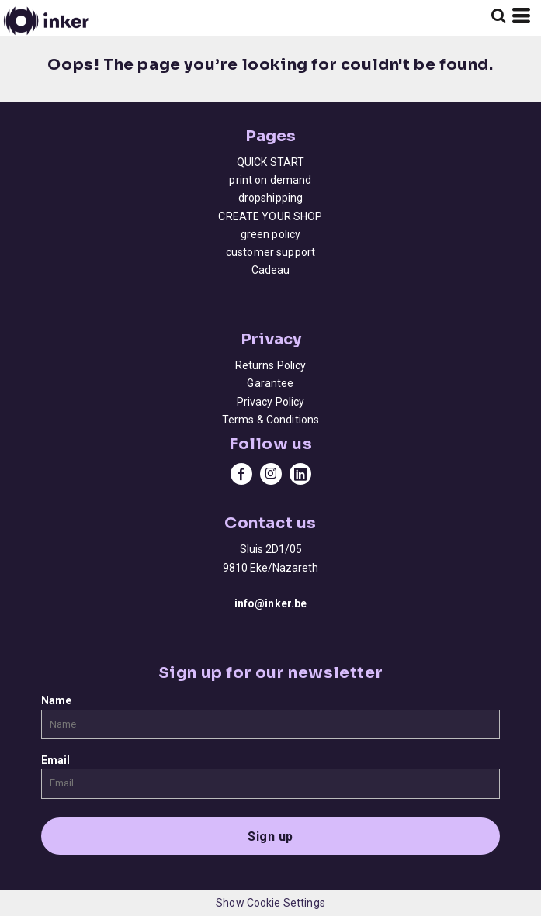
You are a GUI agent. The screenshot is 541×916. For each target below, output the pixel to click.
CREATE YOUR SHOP (270, 216)
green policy (271, 234)
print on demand (270, 180)
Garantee (270, 383)
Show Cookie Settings (270, 903)
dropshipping (270, 198)
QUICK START (271, 162)
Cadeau (270, 270)
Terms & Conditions (271, 419)
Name (56, 700)
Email (55, 760)
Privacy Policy (271, 402)
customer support (270, 252)
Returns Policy (271, 365)
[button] (498, 15)
